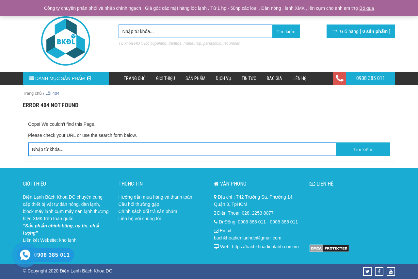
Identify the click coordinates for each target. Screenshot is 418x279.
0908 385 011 (370, 78)
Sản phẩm (195, 78)
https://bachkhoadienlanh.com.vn (265, 246)
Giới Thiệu (165, 78)
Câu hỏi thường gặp (139, 204)
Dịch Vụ (223, 78)
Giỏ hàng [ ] (360, 31)
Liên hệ (299, 78)
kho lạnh (67, 240)
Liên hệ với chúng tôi (140, 218)
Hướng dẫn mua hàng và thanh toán (155, 197)
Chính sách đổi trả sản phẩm (148, 211)
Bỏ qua (367, 8)
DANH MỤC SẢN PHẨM (60, 78)
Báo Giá (274, 78)
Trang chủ (135, 78)
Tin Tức (249, 78)
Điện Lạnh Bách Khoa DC (49, 197)
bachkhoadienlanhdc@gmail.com (247, 237)
